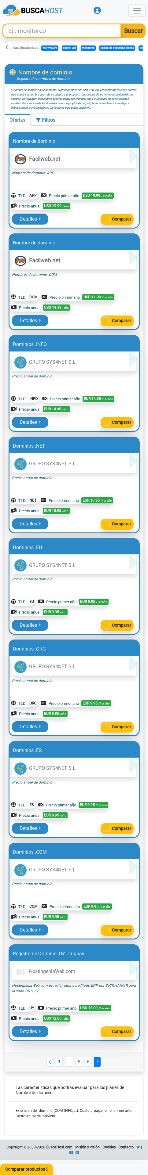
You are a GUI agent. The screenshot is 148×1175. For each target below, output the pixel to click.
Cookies (109, 1147)
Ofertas (17, 120)
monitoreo (88, 47)
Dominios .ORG (29, 649)
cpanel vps (69, 47)
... (69, 1062)
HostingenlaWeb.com (44, 971)
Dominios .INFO (30, 344)
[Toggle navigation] (137, 11)
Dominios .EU (27, 547)
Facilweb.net (37, 159)
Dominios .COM (30, 852)
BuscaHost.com (59, 1147)
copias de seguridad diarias (117, 47)
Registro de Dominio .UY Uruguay (48, 954)
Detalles (30, 219)
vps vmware (50, 47)
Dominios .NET (29, 446)
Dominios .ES (27, 750)
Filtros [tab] (45, 120)
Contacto (126, 1147)
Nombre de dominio (34, 141)
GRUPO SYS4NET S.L (45, 362)
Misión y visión (87, 1147)
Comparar (121, 219)
